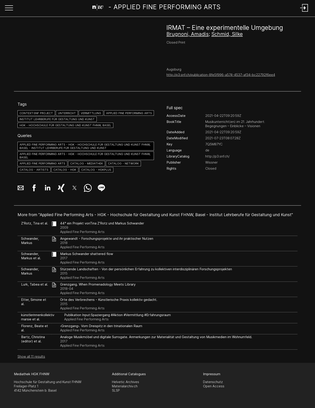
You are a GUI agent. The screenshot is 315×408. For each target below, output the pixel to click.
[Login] (304, 12)
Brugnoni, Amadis (187, 34)
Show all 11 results (31, 356)
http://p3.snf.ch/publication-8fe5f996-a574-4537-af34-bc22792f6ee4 (220, 75)
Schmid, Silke (227, 34)
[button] (9, 8)
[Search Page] (156, 8)
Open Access (213, 386)
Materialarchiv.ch (125, 386)
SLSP (116, 390)
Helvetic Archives (125, 382)
